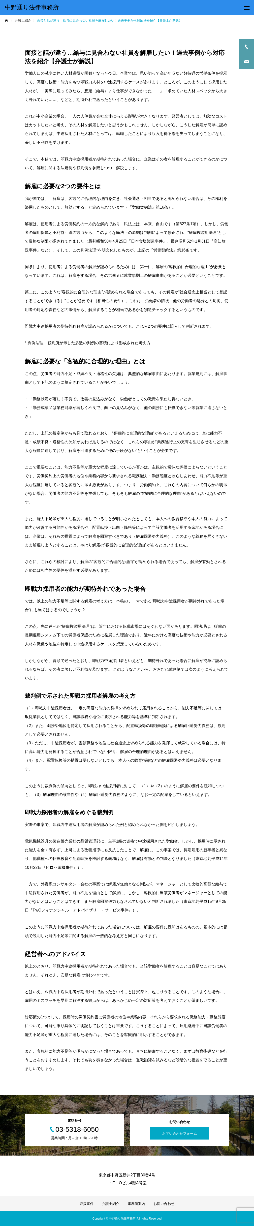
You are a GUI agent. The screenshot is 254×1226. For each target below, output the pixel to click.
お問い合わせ (164, 1204)
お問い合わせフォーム (179, 1133)
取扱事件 (87, 1204)
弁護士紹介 (110, 1204)
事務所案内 (136, 1204)
